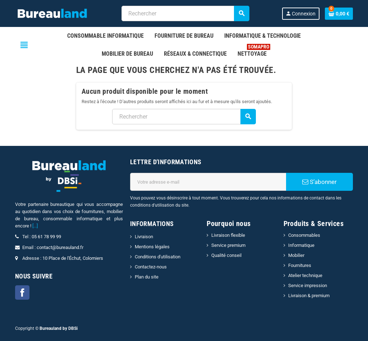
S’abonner (319, 181)
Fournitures (299, 265)
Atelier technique (305, 275)
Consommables (304, 235)
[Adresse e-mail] (208, 182)
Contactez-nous (151, 266)
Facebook (22, 292)
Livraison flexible (228, 235)
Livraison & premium (309, 295)
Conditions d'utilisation (157, 256)
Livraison (144, 236)
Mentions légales (152, 246)
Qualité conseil (226, 255)
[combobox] (185, 13)
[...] (35, 226)
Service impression (307, 285)
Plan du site (146, 277)
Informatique (301, 245)
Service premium (228, 245)
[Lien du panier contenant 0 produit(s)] (339, 14)
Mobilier (296, 255)
